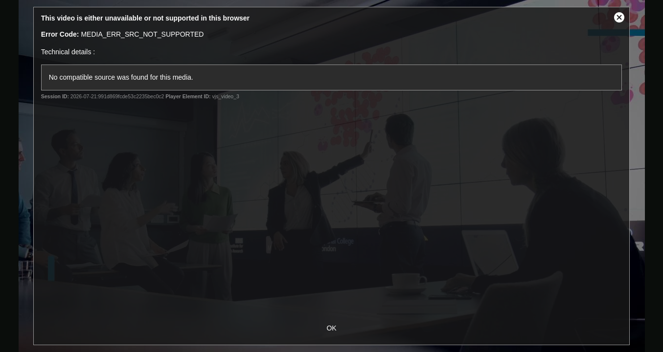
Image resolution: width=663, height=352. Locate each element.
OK (331, 328)
